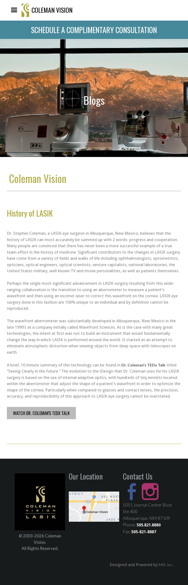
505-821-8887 (143, 532)
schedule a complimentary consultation (94, 29)
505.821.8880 (149, 525)
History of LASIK (30, 213)
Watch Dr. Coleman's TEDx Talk (41, 413)
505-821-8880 (173, 10)
